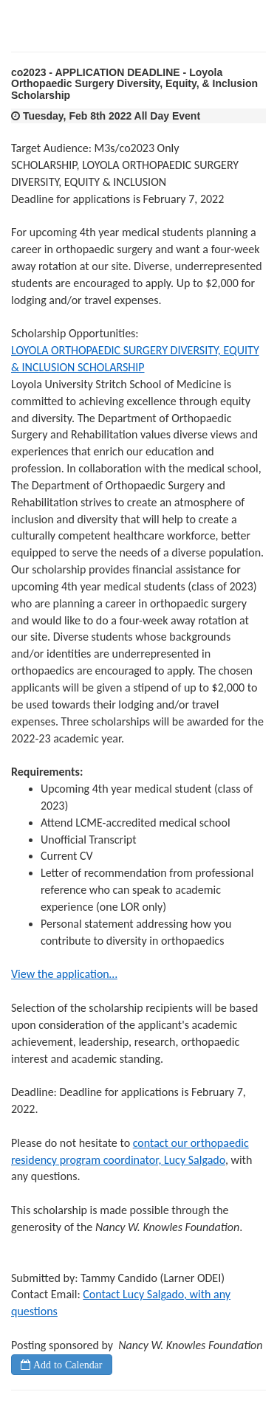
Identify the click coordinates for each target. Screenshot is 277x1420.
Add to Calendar (66, 1364)
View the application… (64, 974)
